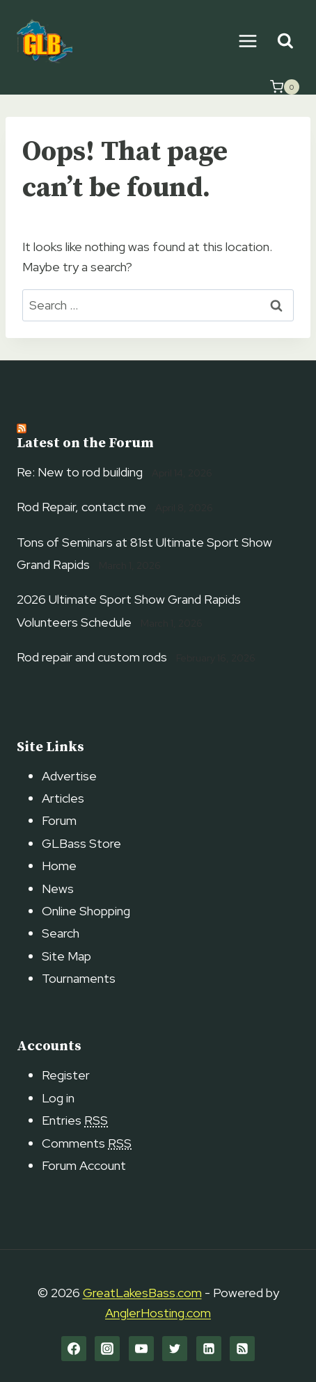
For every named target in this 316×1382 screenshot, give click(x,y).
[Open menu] (247, 40)
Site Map (66, 956)
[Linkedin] (208, 1348)
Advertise (69, 776)
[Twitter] (174, 1348)
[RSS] (242, 1348)
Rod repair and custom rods (92, 657)
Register (66, 1075)
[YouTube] (141, 1348)
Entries (75, 1120)
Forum (59, 820)
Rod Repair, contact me (81, 507)
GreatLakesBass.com (142, 1293)
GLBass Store (81, 843)
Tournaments (79, 978)
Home (59, 866)
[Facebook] (73, 1348)
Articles (63, 798)
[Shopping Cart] (284, 87)
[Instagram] (107, 1348)
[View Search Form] (285, 41)
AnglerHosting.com (158, 1313)
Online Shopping (86, 911)
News (58, 889)
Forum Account (84, 1165)
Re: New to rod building (80, 472)
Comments (87, 1143)
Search (60, 933)
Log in (58, 1098)
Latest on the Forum (85, 443)
